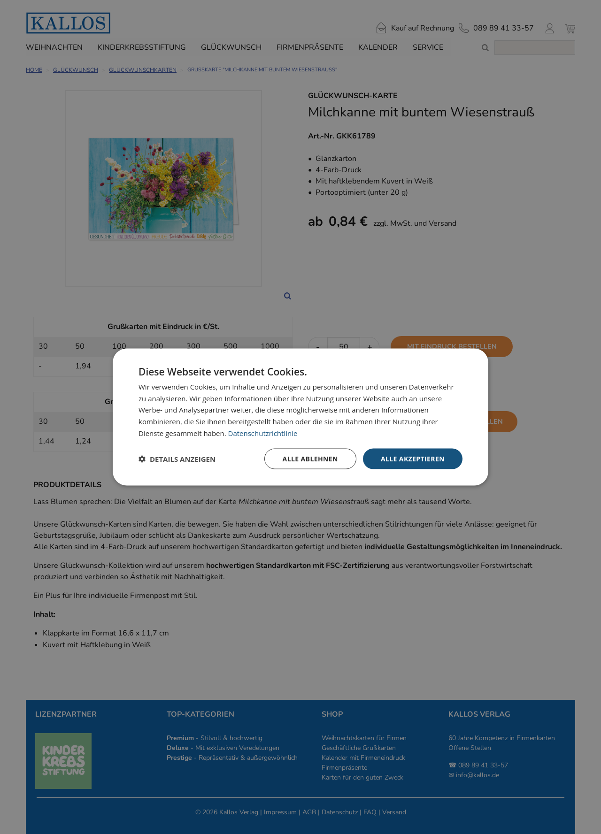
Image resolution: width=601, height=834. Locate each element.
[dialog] (300, 417)
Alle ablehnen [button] (310, 458)
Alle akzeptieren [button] (413, 458)
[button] (177, 459)
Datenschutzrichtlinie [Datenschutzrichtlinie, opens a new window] (263, 432)
